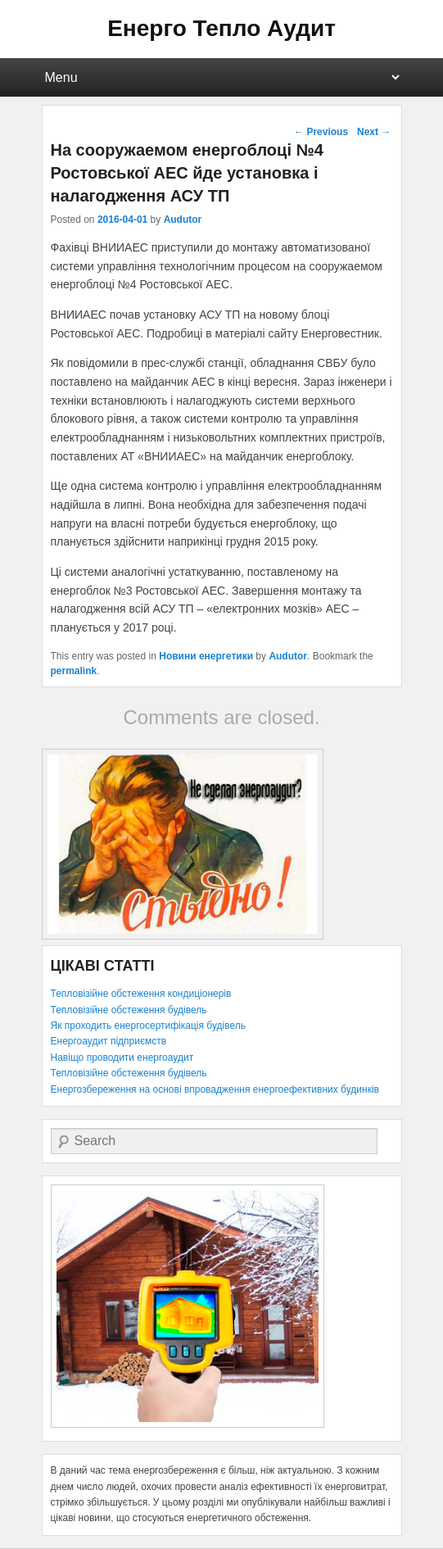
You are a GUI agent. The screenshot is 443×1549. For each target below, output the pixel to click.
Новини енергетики (206, 656)
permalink (74, 671)
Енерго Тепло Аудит (221, 28)
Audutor (183, 219)
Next (374, 132)
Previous (321, 132)
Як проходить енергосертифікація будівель (148, 1025)
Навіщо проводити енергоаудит (122, 1057)
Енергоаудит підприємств (109, 1041)
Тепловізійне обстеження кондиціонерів (141, 993)
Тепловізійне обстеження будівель (129, 1010)
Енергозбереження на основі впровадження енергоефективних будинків (215, 1089)
